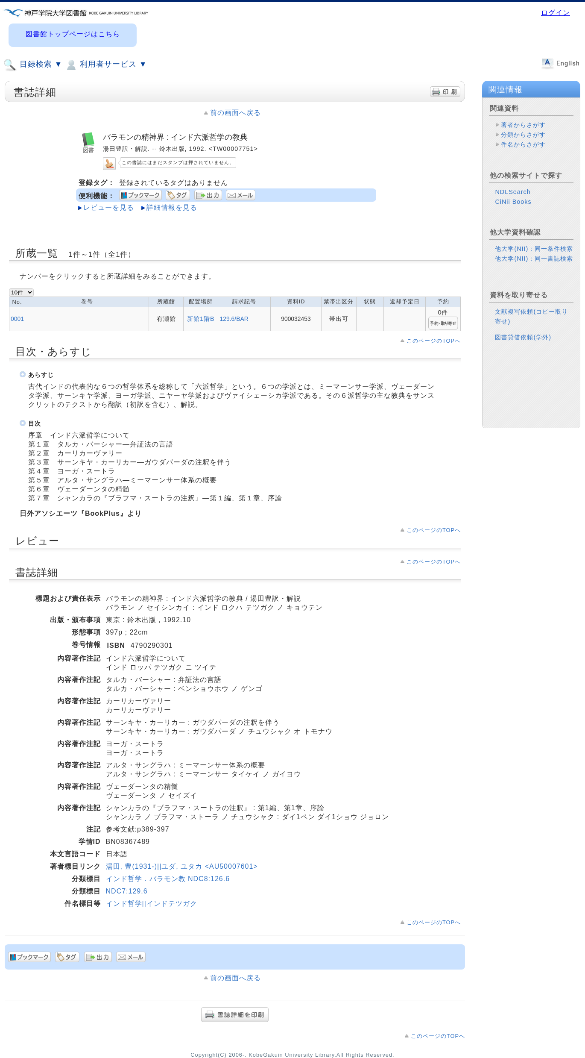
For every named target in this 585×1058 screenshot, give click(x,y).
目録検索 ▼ (32, 65)
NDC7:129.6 (127, 891)
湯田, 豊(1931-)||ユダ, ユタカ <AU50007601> (182, 866)
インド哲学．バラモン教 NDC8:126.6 (168, 878)
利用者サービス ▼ (105, 65)
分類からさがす (523, 134)
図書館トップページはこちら (73, 34)
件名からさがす (523, 144)
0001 (17, 318)
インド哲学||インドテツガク (151, 903)
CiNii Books (513, 201)
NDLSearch (512, 191)
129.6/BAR (233, 318)
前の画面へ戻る (235, 112)
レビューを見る (108, 207)
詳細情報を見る (171, 207)
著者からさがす (523, 124)
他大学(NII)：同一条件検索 (534, 248)
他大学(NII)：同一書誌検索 (534, 258)
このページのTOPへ (434, 341)
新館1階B (201, 318)
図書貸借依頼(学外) (523, 337)
